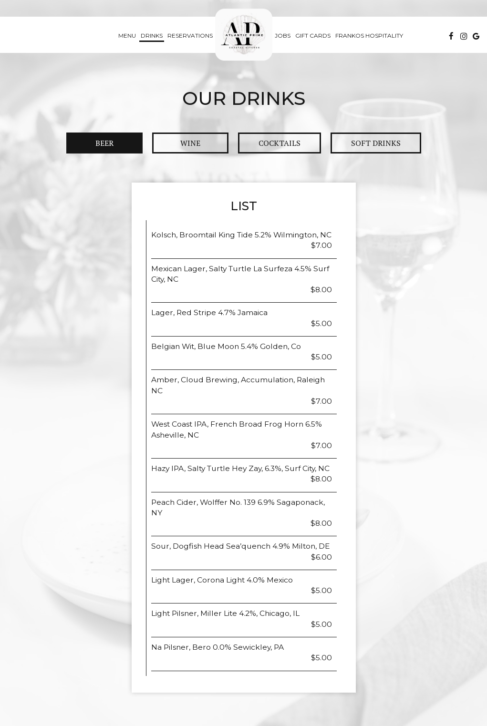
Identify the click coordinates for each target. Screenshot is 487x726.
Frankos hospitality (369, 35)
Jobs (282, 35)
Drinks (152, 35)
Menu (127, 35)
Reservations (190, 35)
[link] (243, 35)
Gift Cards (313, 35)
